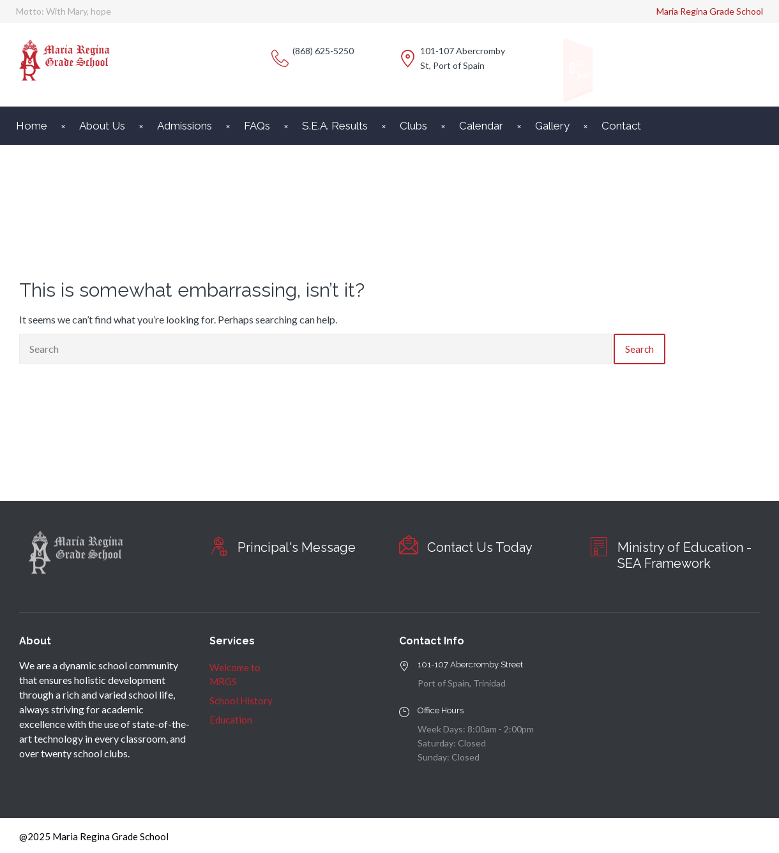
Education (230, 719)
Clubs (413, 125)
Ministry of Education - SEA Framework (684, 555)
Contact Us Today (480, 547)
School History (241, 700)
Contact (621, 125)
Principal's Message (297, 547)
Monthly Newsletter (581, 68)
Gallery (552, 125)
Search (639, 349)
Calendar (481, 125)
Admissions (184, 125)
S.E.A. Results (335, 125)
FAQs (257, 125)
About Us (102, 125)
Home (31, 125)
